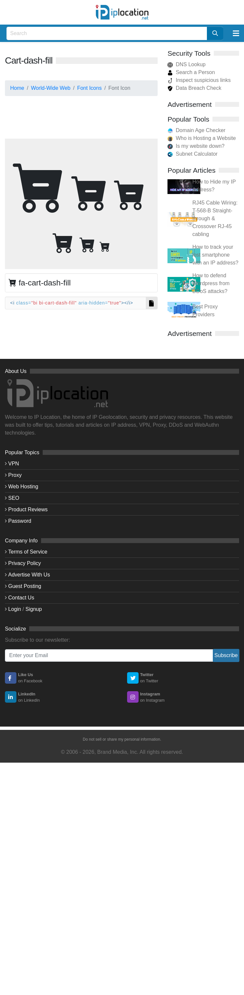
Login (14, 609)
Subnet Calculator (196, 154)
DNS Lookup (186, 64)
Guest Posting (24, 586)
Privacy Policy (24, 563)
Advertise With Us (29, 574)
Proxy (15, 475)
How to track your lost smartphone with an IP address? (215, 254)
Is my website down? (200, 146)
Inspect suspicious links (199, 80)
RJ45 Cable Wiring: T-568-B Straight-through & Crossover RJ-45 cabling (215, 218)
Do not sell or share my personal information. (122, 739)
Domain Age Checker (200, 130)
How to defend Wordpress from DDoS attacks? (211, 283)
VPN (13, 463)
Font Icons (89, 88)
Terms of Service (27, 552)
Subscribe (226, 655)
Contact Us (21, 597)
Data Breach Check (194, 88)
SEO (13, 498)
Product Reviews (28, 509)
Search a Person (191, 72)
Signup (34, 609)
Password (19, 521)
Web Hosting (23, 486)
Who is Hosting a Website (206, 138)
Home (17, 88)
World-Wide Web (50, 88)
